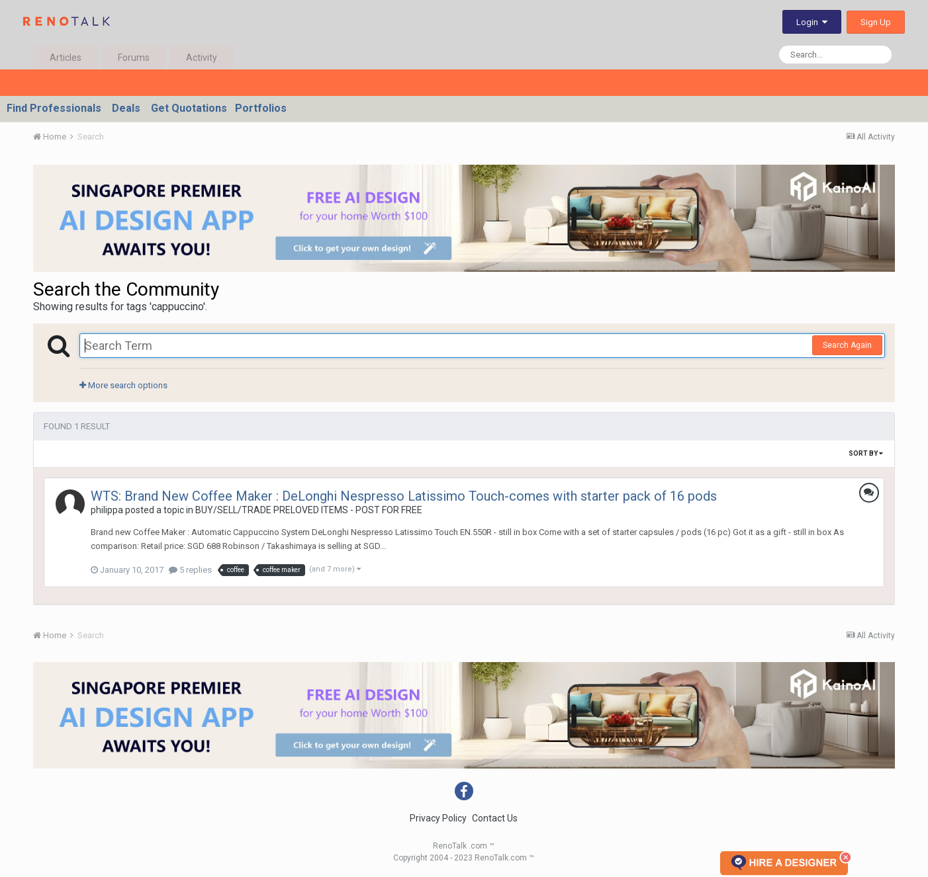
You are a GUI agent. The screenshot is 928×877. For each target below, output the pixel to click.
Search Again (847, 345)
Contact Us (495, 818)
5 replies (190, 570)
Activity (201, 57)
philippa (107, 510)
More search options (123, 385)
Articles (65, 57)
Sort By (866, 453)
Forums (134, 57)
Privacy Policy (438, 818)
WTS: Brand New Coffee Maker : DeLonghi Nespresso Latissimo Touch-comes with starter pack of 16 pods (404, 496)
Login (811, 22)
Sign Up (875, 22)
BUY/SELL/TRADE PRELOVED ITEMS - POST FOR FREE (308, 510)
